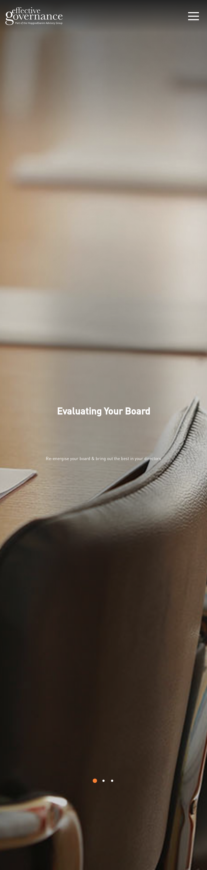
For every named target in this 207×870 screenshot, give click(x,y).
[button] (95, 781)
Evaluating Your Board (103, 411)
